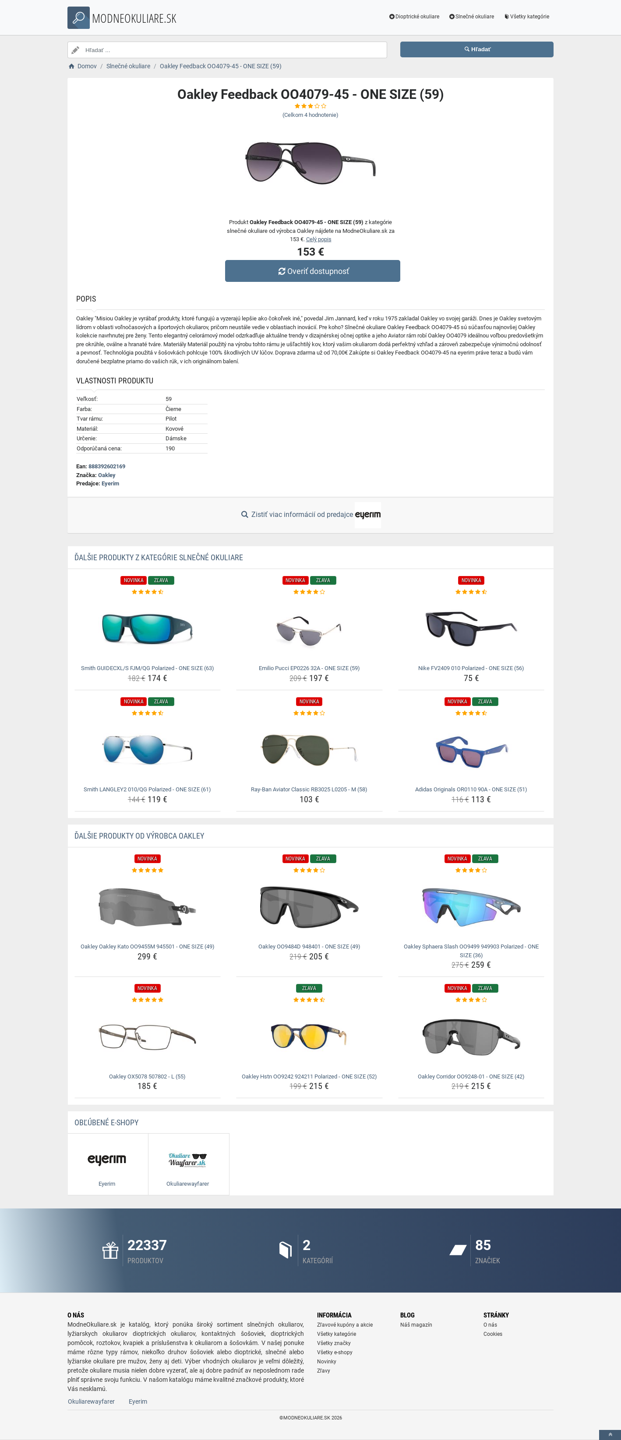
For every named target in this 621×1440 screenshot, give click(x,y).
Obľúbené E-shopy (106, 1122)
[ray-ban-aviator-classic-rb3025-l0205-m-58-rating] (309, 713)
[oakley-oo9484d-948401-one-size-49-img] (309, 907)
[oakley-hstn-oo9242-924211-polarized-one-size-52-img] (309, 1037)
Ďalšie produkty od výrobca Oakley (139, 835)
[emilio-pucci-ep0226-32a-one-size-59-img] (309, 629)
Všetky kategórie (526, 17)
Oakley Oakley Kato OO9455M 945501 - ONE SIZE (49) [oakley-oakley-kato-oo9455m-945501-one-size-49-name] (148, 946)
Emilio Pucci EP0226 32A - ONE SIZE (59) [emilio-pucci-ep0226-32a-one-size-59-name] (309, 668)
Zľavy (323, 1371)
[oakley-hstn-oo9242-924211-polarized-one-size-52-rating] (309, 1000)
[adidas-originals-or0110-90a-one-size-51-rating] (471, 713)
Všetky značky (334, 1343)
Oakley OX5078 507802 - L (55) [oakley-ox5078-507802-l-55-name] (147, 1076)
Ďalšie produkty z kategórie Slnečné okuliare (158, 557)
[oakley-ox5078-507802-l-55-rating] (148, 1000)
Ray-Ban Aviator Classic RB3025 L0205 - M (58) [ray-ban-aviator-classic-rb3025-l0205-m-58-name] (309, 789)
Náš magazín (416, 1325)
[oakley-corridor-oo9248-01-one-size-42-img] (471, 1037)
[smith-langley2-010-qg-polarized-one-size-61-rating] (148, 713)
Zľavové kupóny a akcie (345, 1325)
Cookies (492, 1334)
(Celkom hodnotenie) (310, 115)
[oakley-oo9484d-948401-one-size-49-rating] (309, 870)
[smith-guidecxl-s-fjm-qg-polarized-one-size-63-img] (148, 629)
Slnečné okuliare (471, 17)
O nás (490, 1325)
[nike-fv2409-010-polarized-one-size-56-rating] (471, 592)
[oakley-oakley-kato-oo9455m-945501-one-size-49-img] (148, 907)
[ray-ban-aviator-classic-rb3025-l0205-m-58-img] (309, 750)
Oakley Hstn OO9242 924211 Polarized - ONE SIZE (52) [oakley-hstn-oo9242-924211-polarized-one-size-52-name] (309, 1076)
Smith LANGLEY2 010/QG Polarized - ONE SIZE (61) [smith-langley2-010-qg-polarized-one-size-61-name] (147, 789)
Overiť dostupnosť (312, 271)
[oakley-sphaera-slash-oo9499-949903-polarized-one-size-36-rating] (471, 870)
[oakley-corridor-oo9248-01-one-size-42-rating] (471, 1000)
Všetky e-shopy (335, 1352)
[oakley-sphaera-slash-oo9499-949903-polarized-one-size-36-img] (471, 907)
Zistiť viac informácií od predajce (310, 515)
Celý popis (319, 239)
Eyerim (110, 483)
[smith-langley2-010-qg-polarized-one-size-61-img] (148, 750)
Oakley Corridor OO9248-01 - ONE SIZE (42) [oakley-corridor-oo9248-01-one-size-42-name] (471, 1076)
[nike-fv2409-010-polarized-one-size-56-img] (471, 629)
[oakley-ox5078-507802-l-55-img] (148, 1037)
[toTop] (610, 1435)
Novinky (326, 1362)
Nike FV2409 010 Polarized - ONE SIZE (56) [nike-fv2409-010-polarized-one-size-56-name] (471, 668)
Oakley (107, 475)
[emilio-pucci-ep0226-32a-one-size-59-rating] (309, 592)
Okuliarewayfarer (91, 1401)
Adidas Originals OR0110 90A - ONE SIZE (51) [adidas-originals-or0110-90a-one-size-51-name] (471, 789)
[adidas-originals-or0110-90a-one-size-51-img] (471, 750)
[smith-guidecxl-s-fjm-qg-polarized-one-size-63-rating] (148, 592)
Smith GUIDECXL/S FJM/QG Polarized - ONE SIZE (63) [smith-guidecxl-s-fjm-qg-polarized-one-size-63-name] (147, 668)
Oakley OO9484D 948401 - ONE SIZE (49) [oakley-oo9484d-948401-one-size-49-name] (309, 946)
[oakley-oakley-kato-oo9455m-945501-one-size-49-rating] (148, 870)
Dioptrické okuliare (414, 17)
